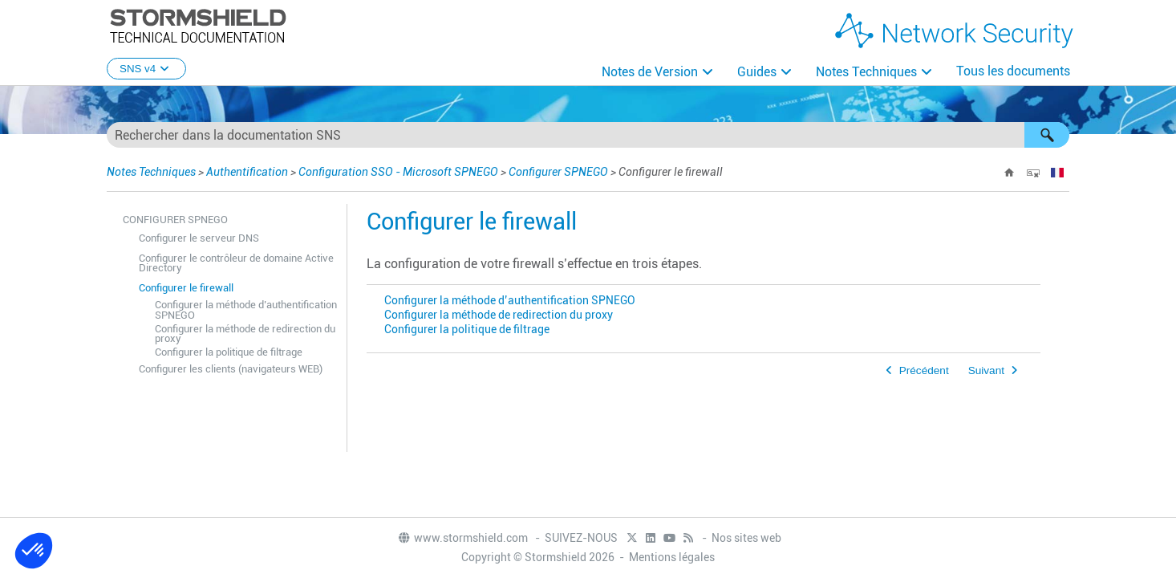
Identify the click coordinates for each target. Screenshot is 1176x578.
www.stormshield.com (462, 537)
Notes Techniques (866, 71)
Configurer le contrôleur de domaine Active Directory (236, 263)
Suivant (986, 370)
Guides (757, 71)
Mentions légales (672, 557)
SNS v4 (146, 69)
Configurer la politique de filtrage (228, 352)
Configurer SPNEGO (558, 171)
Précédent (924, 370)
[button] (1046, 135)
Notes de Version (650, 71)
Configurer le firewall (186, 288)
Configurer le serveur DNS (199, 238)
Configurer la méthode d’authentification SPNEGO (246, 310)
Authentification (247, 171)
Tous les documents (1013, 71)
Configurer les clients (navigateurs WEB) (230, 369)
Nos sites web (746, 537)
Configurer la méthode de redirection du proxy (245, 334)
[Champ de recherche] (588, 135)
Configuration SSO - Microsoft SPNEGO (398, 171)
